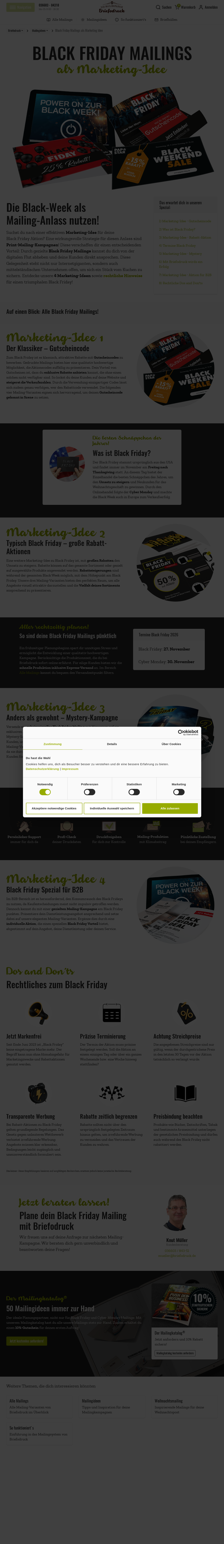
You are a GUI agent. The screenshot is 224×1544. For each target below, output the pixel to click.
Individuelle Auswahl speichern (112, 808)
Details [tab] (112, 744)
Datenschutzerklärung (43, 769)
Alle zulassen (169, 808)
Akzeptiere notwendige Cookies (54, 808)
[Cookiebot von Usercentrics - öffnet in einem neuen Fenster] (181, 733)
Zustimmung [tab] (53, 744)
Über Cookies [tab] (171, 744)
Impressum (70, 769)
